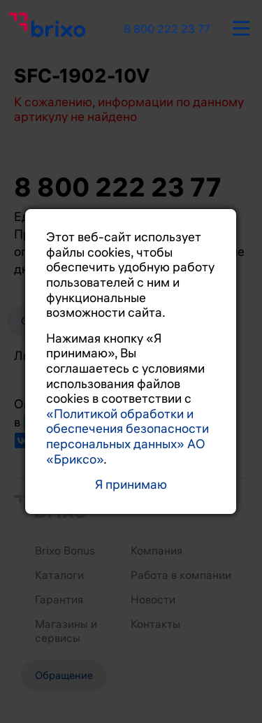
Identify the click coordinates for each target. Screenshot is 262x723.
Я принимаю (131, 485)
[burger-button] (241, 25)
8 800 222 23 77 (167, 29)
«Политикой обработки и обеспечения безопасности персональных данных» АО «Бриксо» (127, 436)
